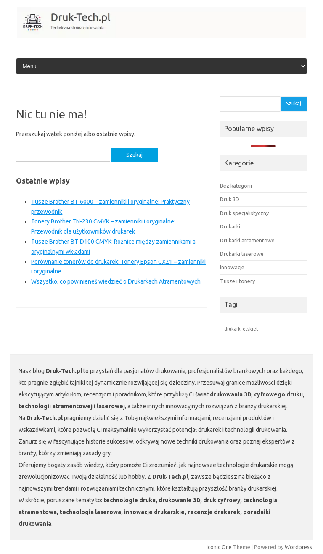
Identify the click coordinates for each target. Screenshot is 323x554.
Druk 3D (229, 199)
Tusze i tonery (237, 281)
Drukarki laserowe (242, 254)
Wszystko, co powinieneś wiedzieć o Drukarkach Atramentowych (116, 281)
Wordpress (298, 547)
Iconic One (219, 547)
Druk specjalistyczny (244, 213)
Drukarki (230, 226)
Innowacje (232, 267)
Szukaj (293, 103)
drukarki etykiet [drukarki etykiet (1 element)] (241, 328)
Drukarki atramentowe (247, 240)
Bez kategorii (236, 186)
